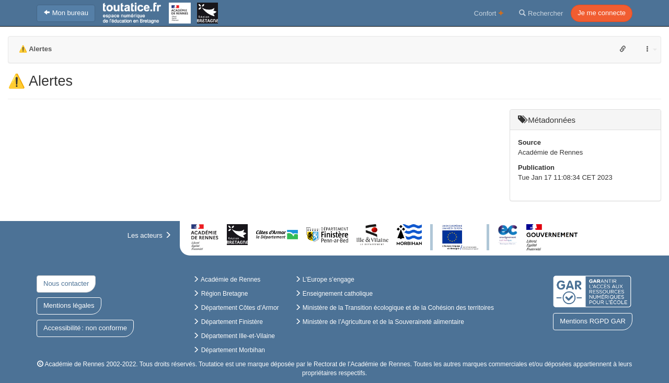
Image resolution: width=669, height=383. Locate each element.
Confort (489, 13)
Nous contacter (66, 283)
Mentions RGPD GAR (593, 321)
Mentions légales (69, 305)
